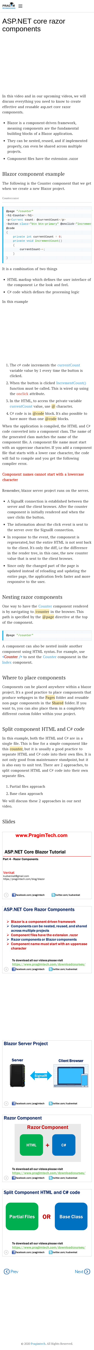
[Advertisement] (47, 65)
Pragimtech (38, 1343)
